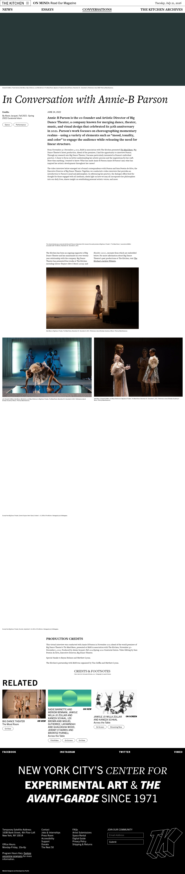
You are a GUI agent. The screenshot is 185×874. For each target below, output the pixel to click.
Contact (45, 829)
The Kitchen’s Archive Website (115, 259)
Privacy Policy (79, 841)
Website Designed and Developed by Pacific (15, 871)
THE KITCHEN (13, 3)
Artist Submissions (82, 832)
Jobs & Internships (50, 832)
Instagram (67, 751)
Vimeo (178, 751)
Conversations (97, 9)
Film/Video (54, 740)
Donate (45, 844)
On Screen (69, 740)
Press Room (47, 835)
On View (8, 728)
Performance (21, 125)
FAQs (75, 829)
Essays (47, 9)
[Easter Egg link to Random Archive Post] (165, 857)
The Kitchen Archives (162, 9)
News (7, 9)
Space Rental (79, 835)
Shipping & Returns (82, 844)
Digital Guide (79, 838)
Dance (7, 125)
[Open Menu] (27, 3)
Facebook (9, 751)
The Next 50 (47, 847)
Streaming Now (116, 727)
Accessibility (47, 838)
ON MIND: (54, 3)
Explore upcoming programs (16, 854)
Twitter (124, 751)
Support (45, 841)
